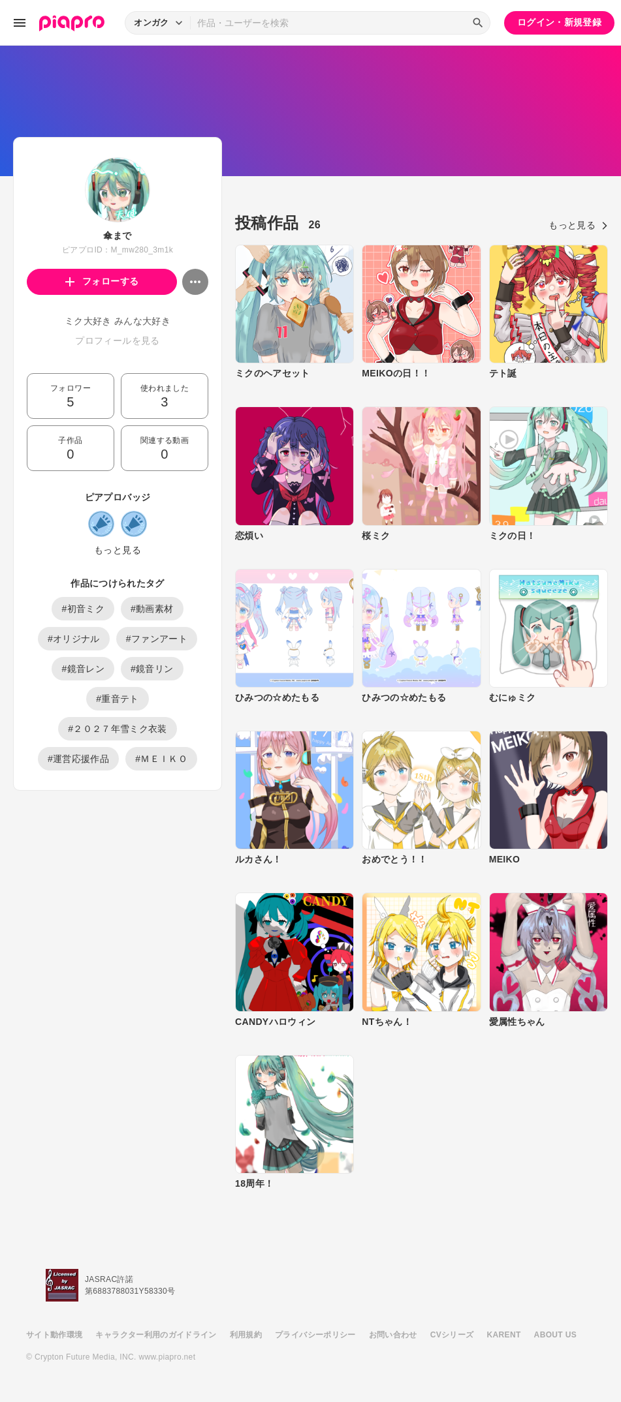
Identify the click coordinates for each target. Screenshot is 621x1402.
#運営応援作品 (78, 759)
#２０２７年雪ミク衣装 (117, 729)
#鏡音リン (152, 668)
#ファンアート (156, 638)
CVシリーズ (452, 1334)
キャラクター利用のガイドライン (155, 1334)
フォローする (102, 281)
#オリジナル (74, 638)
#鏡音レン (82, 668)
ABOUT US (555, 1334)
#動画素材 (152, 608)
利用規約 (246, 1334)
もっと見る (117, 550)
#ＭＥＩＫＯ (161, 759)
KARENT (504, 1334)
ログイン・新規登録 (559, 22)
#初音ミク (82, 608)
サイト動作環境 (54, 1334)
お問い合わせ (393, 1334)
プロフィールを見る (117, 340)
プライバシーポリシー (315, 1334)
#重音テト (117, 698)
